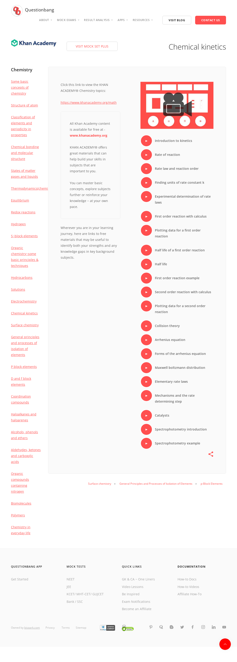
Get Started (19, 579)
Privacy (50, 628)
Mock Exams (66, 20)
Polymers (18, 515)
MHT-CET (83, 594)
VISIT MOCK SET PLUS (92, 46)
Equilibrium (20, 200)
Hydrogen (18, 224)
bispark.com (32, 628)
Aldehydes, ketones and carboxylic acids (26, 456)
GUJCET (98, 594)
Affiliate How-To (190, 594)
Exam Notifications (136, 601)
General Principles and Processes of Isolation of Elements (155, 484)
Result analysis (97, 20)
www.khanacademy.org (88, 135)
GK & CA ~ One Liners (138, 579)
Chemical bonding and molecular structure (25, 153)
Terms (66, 628)
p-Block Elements (212, 484)
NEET (71, 579)
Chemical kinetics (24, 313)
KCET (70, 594)
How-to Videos (188, 587)
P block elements (24, 366)
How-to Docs (187, 579)
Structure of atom (24, 105)
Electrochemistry (24, 301)
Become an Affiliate (136, 609)
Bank (70, 601)
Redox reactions (23, 212)
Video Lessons (132, 587)
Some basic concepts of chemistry (20, 87)
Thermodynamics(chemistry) (32, 188)
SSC (80, 601)
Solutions (18, 289)
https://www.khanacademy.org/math (89, 102)
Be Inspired (131, 594)
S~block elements (24, 236)
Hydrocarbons (21, 277)
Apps (121, 20)
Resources (141, 20)
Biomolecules (21, 503)
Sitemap (81, 628)
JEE (69, 587)
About (44, 20)
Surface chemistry (25, 325)
